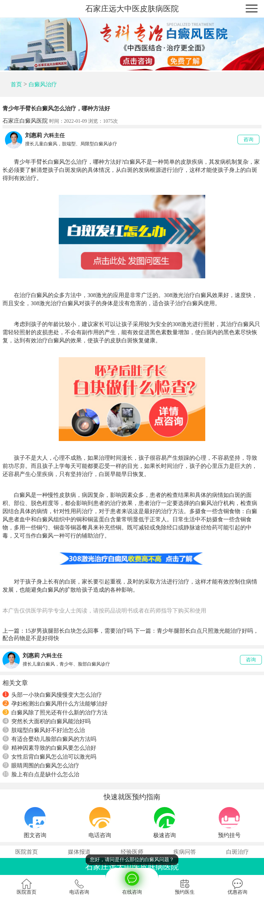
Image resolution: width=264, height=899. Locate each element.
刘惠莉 (33, 135)
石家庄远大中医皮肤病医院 (132, 8)
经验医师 (132, 852)
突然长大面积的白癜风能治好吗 (46, 721)
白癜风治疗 (43, 84)
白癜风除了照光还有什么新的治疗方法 (55, 712)
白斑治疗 (237, 852)
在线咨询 (131, 881)
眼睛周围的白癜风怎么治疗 (40, 765)
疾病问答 (184, 852)
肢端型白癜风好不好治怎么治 (43, 730)
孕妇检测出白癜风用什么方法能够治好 (55, 703)
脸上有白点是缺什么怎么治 (40, 774)
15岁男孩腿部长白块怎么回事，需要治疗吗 (79, 631)
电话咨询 (79, 886)
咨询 (248, 139)
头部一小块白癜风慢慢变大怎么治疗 (52, 694)
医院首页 (26, 852)
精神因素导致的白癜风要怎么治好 (49, 747)
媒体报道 (79, 852)
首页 (16, 84)
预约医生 (185, 886)
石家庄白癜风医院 (25, 121)
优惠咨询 (237, 886)
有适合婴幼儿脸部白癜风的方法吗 (49, 739)
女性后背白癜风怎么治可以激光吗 (49, 756)
